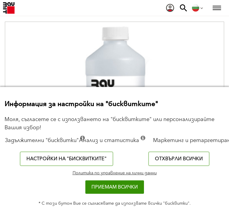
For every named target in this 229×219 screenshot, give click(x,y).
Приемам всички (114, 187)
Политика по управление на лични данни (115, 173)
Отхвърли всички (179, 159)
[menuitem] (170, 8)
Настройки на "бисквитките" (66, 159)
